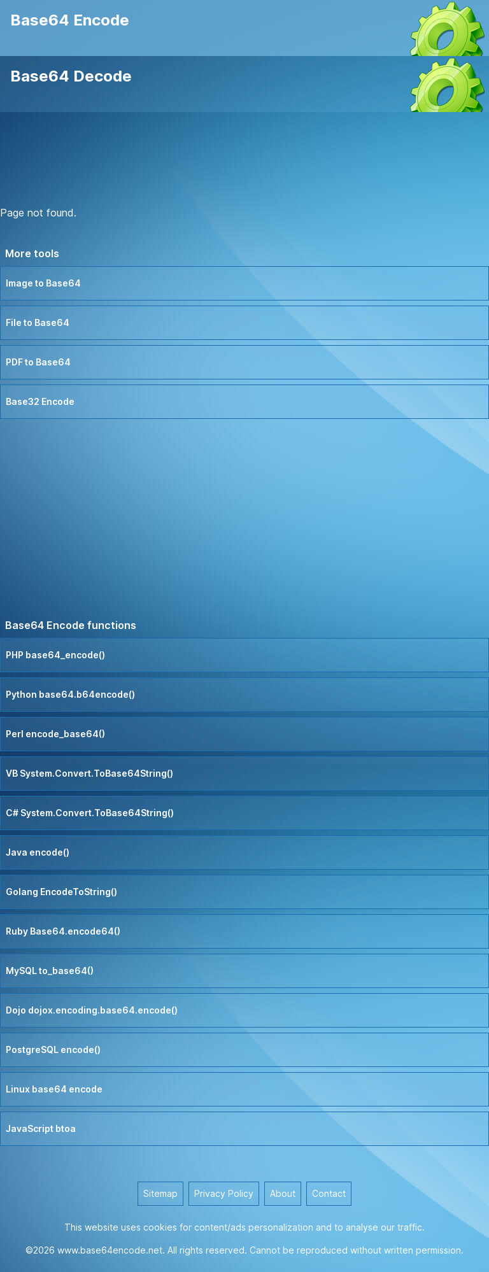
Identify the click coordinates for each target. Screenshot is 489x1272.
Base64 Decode (71, 76)
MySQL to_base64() (50, 970)
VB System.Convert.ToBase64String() (89, 773)
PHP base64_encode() (55, 654)
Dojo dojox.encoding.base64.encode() (92, 1010)
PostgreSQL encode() (53, 1049)
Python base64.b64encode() (70, 694)
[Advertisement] (244, 161)
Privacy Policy (223, 1193)
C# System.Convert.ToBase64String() (90, 812)
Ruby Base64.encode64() (63, 931)
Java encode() (37, 852)
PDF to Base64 (38, 362)
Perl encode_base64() (55, 733)
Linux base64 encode (54, 1089)
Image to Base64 (43, 283)
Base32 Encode (40, 401)
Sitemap (160, 1193)
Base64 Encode (69, 20)
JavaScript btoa (41, 1128)
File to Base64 (37, 322)
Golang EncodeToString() (61, 891)
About (282, 1193)
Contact (329, 1193)
